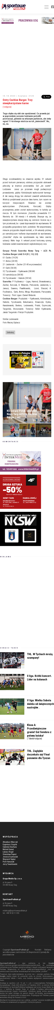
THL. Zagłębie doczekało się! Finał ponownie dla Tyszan (38, 754)
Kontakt (38, 949)
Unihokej (10, 332)
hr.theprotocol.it (33, 952)
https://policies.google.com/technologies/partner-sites (20, 965)
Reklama (47, 949)
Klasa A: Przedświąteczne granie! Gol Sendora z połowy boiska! (40, 731)
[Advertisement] (27, 58)
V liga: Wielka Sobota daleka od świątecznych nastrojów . (40, 704)
